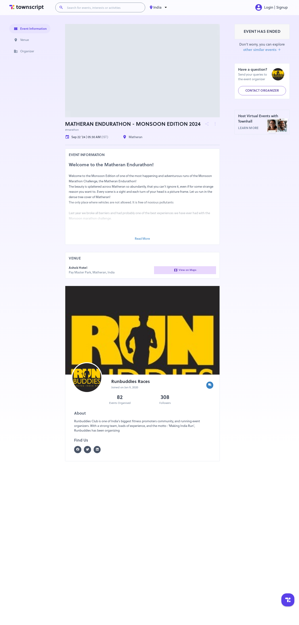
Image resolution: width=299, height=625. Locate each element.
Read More (142, 238)
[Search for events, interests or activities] (104, 7)
